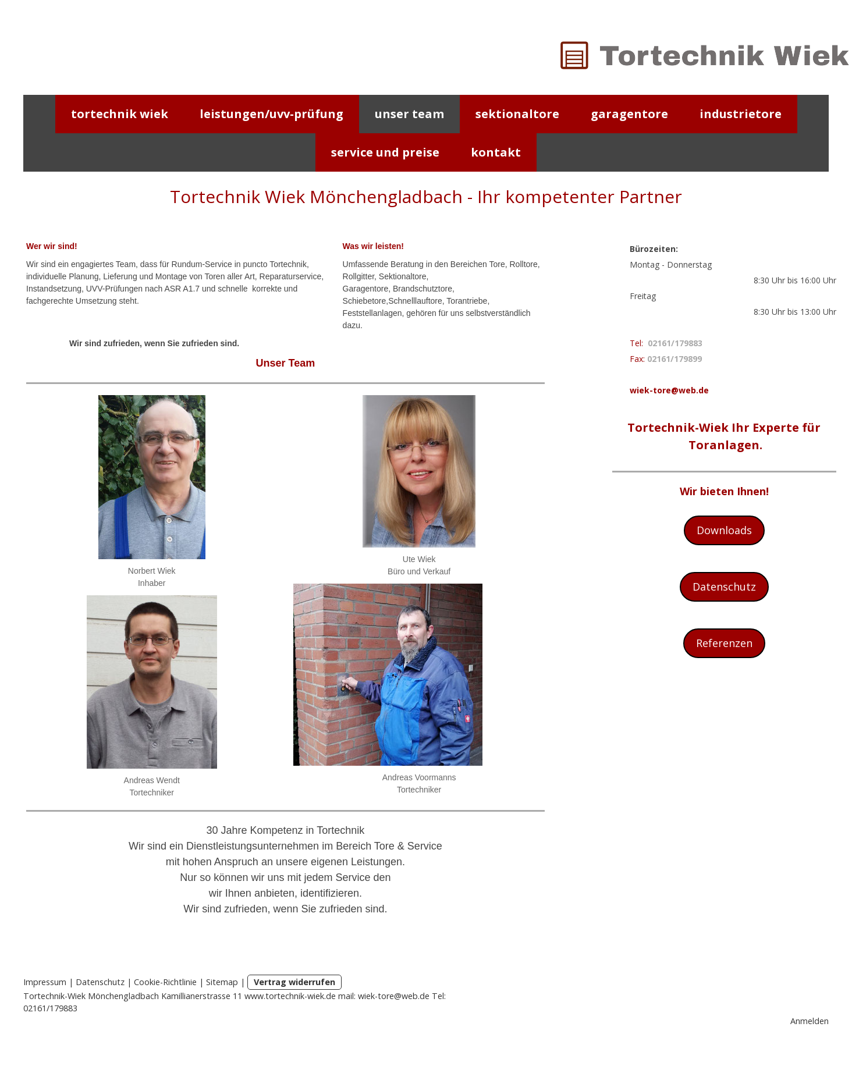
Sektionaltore (517, 114)
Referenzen (724, 643)
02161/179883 (675, 343)
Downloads (724, 530)
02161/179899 (674, 358)
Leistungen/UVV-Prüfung (271, 114)
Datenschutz (724, 587)
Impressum (44, 981)
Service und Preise (385, 152)
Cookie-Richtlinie (165, 981)
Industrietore (741, 114)
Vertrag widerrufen (294, 981)
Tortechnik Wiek (119, 114)
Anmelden (809, 1020)
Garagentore (629, 114)
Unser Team (409, 114)
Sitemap (222, 981)
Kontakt (496, 152)
